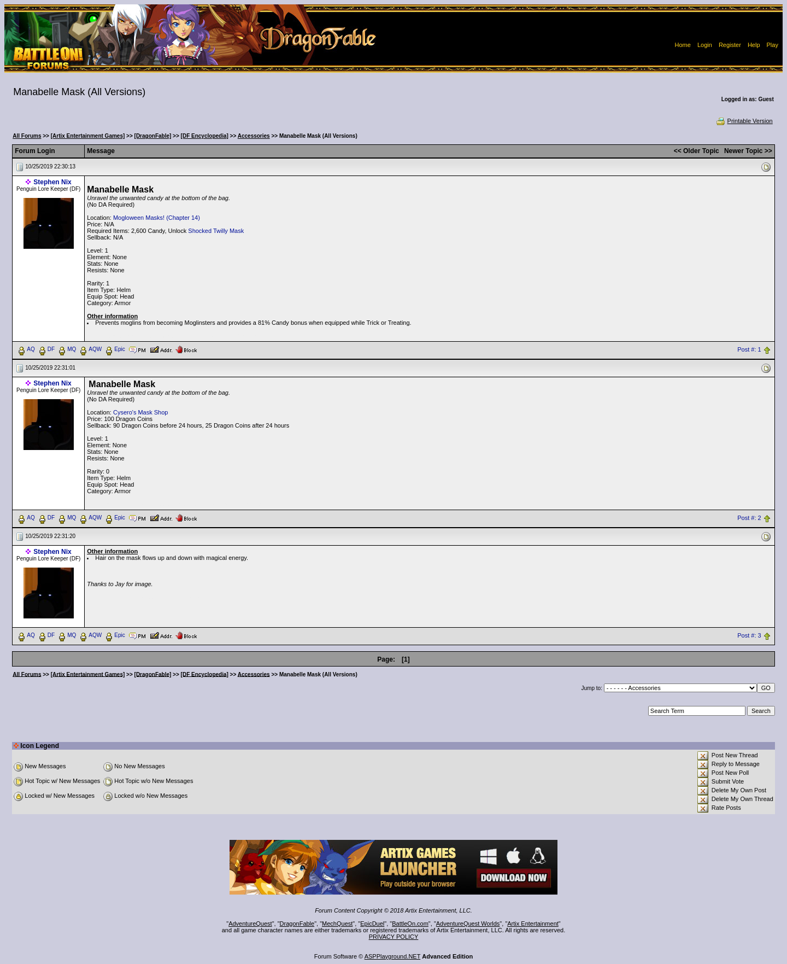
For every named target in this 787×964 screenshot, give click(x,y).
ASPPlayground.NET (393, 956)
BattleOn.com (410, 923)
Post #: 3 (749, 635)
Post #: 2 (749, 518)
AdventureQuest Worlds (468, 923)
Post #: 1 (749, 349)
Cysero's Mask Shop (140, 412)
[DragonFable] (153, 136)
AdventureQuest (250, 923)
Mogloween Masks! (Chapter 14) (156, 217)
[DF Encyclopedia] (204, 136)
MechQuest (337, 923)
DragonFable (297, 923)
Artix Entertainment (533, 923)
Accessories (254, 136)
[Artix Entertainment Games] (88, 136)
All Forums (27, 136)
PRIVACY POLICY (394, 936)
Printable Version (744, 121)
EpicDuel (372, 923)
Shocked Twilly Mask (216, 230)
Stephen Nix (52, 182)
